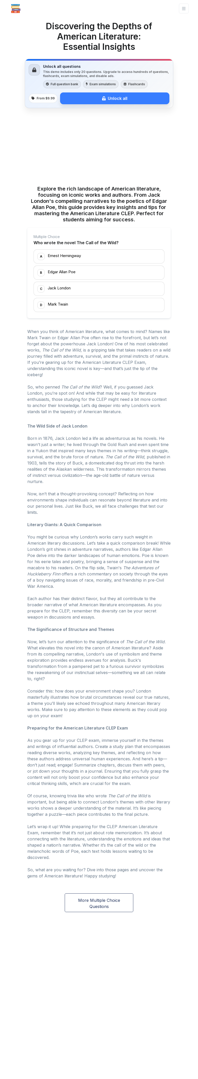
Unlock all (114, 98)
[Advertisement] (99, 148)
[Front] (15, 8)
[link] (99, 83)
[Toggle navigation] (184, 9)
